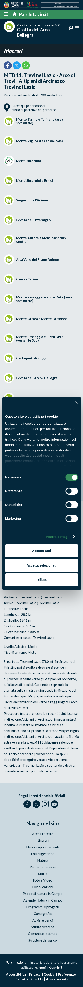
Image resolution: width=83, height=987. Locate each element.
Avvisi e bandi (42, 920)
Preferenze (67, 974)
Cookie (49, 974)
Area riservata (57, 979)
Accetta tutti (41, 551)
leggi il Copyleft (50, 967)
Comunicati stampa (42, 933)
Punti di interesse (43, 867)
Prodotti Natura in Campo (42, 893)
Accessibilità (16, 974)
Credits (37, 979)
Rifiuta (41, 580)
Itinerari (13, 51)
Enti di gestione (42, 853)
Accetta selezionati (41, 565)
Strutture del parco (42, 940)
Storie (42, 873)
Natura (42, 860)
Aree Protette (42, 833)
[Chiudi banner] (76, 402)
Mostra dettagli (57, 537)
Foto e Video (42, 880)
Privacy (35, 974)
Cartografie (43, 913)
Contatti (21, 979)
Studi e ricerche (42, 927)
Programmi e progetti (42, 907)
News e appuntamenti (42, 847)
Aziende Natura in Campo (42, 900)
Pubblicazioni (42, 887)
